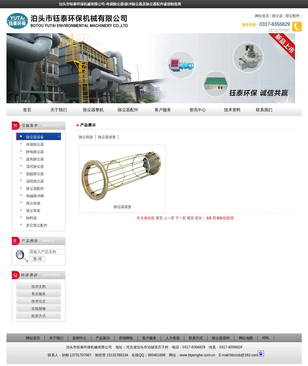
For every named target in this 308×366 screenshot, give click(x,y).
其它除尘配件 (36, 225)
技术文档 (39, 287)
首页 (27, 109)
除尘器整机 (93, 109)
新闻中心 (79, 338)
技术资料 (232, 109)
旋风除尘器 (35, 159)
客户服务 (163, 109)
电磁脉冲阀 (35, 196)
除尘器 (277, 16)
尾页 (190, 218)
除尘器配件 (128, 109)
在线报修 (39, 309)
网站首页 (262, 16)
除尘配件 (293, 16)
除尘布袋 (33, 203)
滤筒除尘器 (35, 181)
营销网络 (126, 338)
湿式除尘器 (35, 166)
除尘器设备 (35, 137)
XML (265, 338)
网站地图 (246, 338)
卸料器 (31, 218)
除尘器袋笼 (107, 137)
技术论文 (39, 301)
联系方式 (39, 316)
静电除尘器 (35, 152)
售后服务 (39, 294)
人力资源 (172, 338)
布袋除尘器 (35, 144)
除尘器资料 (221, 338)
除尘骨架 (33, 211)
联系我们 (264, 109)
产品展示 (103, 338)
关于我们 (58, 109)
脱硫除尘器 (35, 174)
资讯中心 (197, 109)
